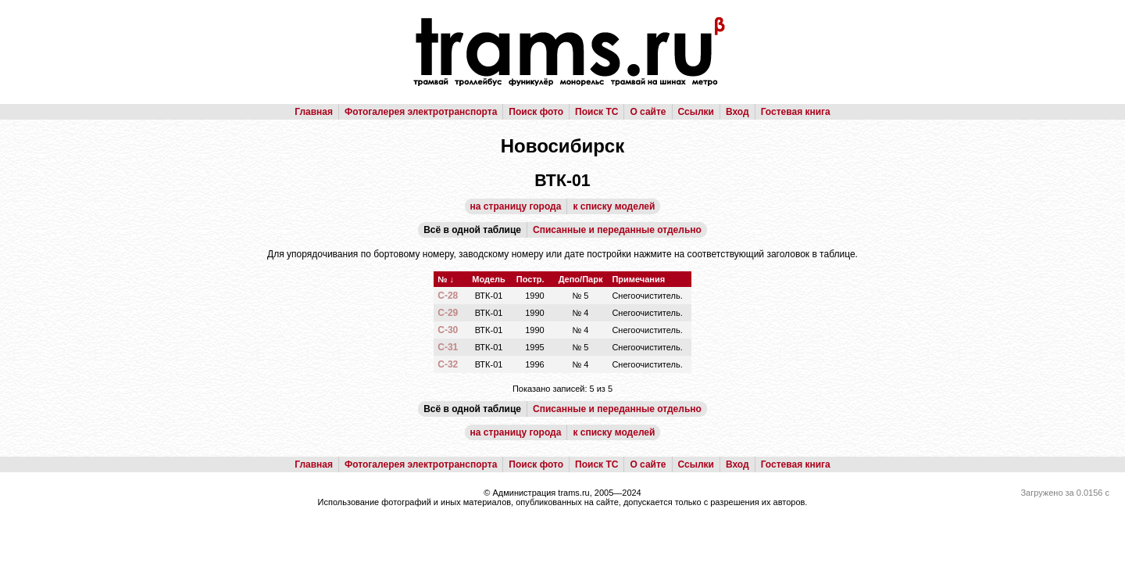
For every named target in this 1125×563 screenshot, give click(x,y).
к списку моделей (614, 206)
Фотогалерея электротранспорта (421, 111)
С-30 (448, 330)
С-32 (448, 364)
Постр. (530, 279)
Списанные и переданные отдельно (617, 229)
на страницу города (516, 206)
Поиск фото (536, 111)
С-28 (448, 295)
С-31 (448, 347)
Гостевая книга (795, 111)
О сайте (648, 111)
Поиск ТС (596, 111)
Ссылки (696, 111)
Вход (737, 111)
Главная (314, 111)
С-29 (448, 312)
